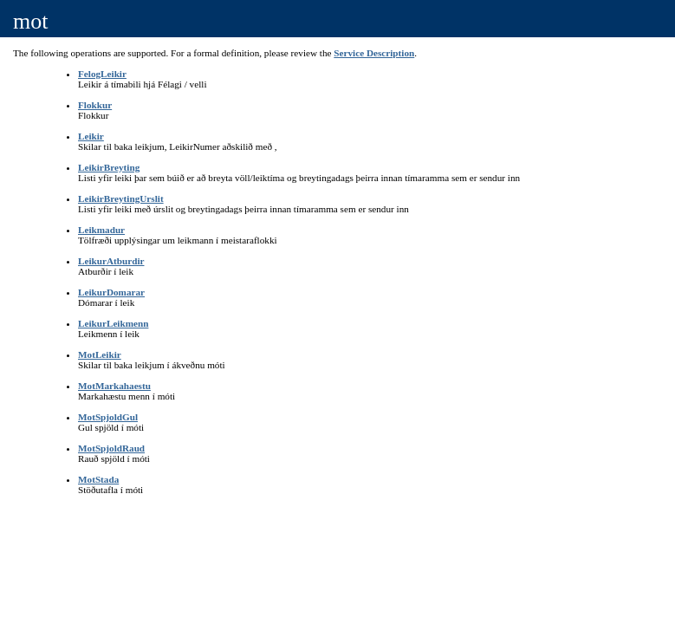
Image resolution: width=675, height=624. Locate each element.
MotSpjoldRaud (111, 448)
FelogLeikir (102, 73)
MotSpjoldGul (108, 417)
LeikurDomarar (111, 292)
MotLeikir (99, 354)
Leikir (91, 136)
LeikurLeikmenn (113, 323)
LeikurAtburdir (111, 261)
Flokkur (95, 105)
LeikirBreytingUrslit (121, 198)
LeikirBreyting (109, 167)
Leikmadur (101, 229)
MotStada (98, 479)
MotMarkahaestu (114, 385)
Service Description (374, 53)
